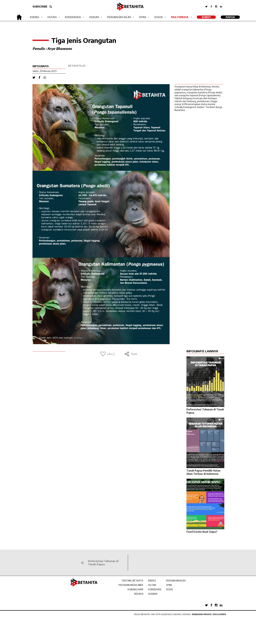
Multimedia (179, 17)
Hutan (51, 17)
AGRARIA (152, 593)
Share (130, 353)
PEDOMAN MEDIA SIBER (131, 585)
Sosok (158, 17)
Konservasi (73, 17)
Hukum (94, 17)
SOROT (206, 17)
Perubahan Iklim (119, 17)
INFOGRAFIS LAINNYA (202, 351)
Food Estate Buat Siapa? (201, 531)
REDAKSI (138, 593)
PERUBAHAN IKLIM (175, 580)
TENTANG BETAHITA (132, 580)
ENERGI (152, 580)
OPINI (169, 585)
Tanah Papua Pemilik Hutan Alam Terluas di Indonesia (203, 472)
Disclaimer (219, 614)
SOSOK (169, 589)
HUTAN (152, 585)
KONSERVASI (154, 589)
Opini (142, 17)
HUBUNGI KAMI (135, 589)
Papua (230, 17)
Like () (107, 353)
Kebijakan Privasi (202, 614)
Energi (34, 17)
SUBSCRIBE (39, 6)
